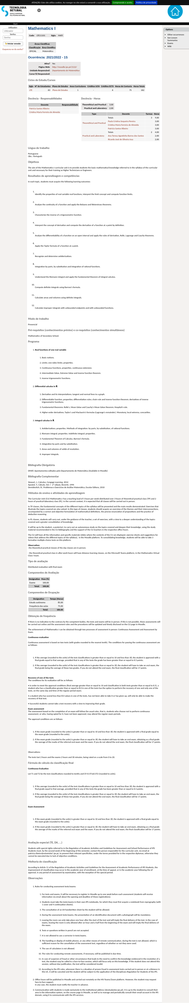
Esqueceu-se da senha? (13, 49)
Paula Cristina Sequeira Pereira (121, 121)
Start (15, 23)
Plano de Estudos (60, 90)
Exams (170, 43)
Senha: (13, 34)
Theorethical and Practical (94, 123)
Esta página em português (39, 10)
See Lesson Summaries (172, 39)
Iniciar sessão (13, 44)
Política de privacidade (146, 2)
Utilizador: (13, 27)
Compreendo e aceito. (123, 2)
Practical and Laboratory (93, 135)
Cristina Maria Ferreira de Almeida (44, 112)
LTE (30, 90)
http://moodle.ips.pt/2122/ (64, 67)
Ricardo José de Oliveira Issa (120, 139)
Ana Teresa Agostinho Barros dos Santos (126, 135)
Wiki (169, 46)
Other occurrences (175, 34)
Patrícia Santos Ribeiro (39, 108)
